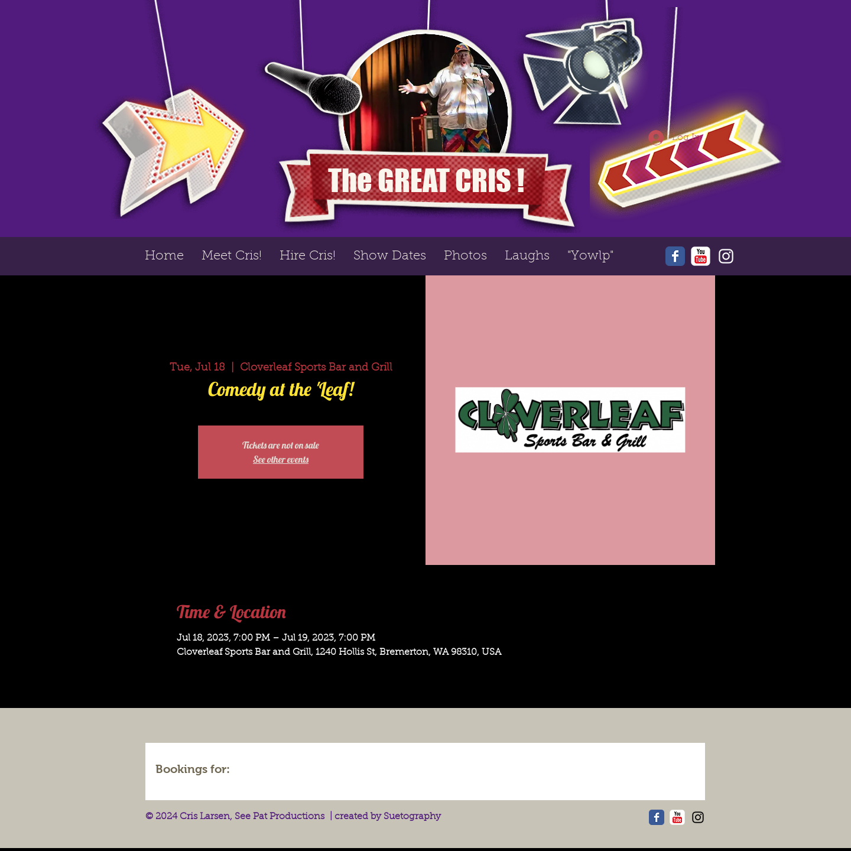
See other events (280, 459)
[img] (273, 770)
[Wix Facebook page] (675, 256)
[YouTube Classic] (700, 256)
